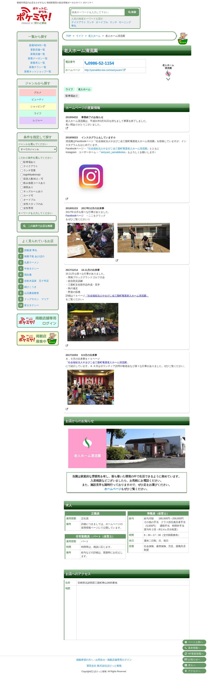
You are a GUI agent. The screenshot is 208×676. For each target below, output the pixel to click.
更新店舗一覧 (37, 49)
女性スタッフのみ (32, 204)
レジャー (38, 120)
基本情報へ (192, 647)
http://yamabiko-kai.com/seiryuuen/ (105, 70)
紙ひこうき (30, 286)
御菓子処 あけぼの (34, 256)
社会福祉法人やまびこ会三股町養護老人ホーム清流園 (117, 148)
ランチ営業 (28, 170)
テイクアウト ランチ (82, 22)
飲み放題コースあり (33, 183)
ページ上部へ (193, 642)
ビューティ (38, 99)
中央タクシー (31, 268)
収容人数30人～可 (32, 178)
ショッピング (37, 106)
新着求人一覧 (37, 62)
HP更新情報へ (194, 653)
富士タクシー (31, 305)
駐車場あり (28, 162)
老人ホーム (94, 35)
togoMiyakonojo (30, 174)
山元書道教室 (31, 293)
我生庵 (28, 274)
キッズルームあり (32, 191)
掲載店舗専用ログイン (119, 659)
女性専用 (27, 208)
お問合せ (100, 659)
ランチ (113, 22)
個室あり (27, 187)
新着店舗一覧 (37, 54)
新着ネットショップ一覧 (37, 71)
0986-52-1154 (99, 63)
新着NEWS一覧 (37, 45)
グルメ (37, 92)
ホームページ (112, 488)
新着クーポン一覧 (37, 58)
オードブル (102, 22)
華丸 (73, 25)
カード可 (27, 195)
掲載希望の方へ (84, 659)
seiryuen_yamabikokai (113, 152)
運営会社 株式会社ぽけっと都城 (104, 665)
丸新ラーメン (31, 262)
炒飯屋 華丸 (30, 250)
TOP (68, 35)
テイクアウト (29, 166)
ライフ (37, 113)
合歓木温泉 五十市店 (36, 280)
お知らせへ (192, 659)
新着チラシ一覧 (37, 67)
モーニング (125, 22)
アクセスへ (192, 671)
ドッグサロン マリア (36, 299)
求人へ (189, 665)
